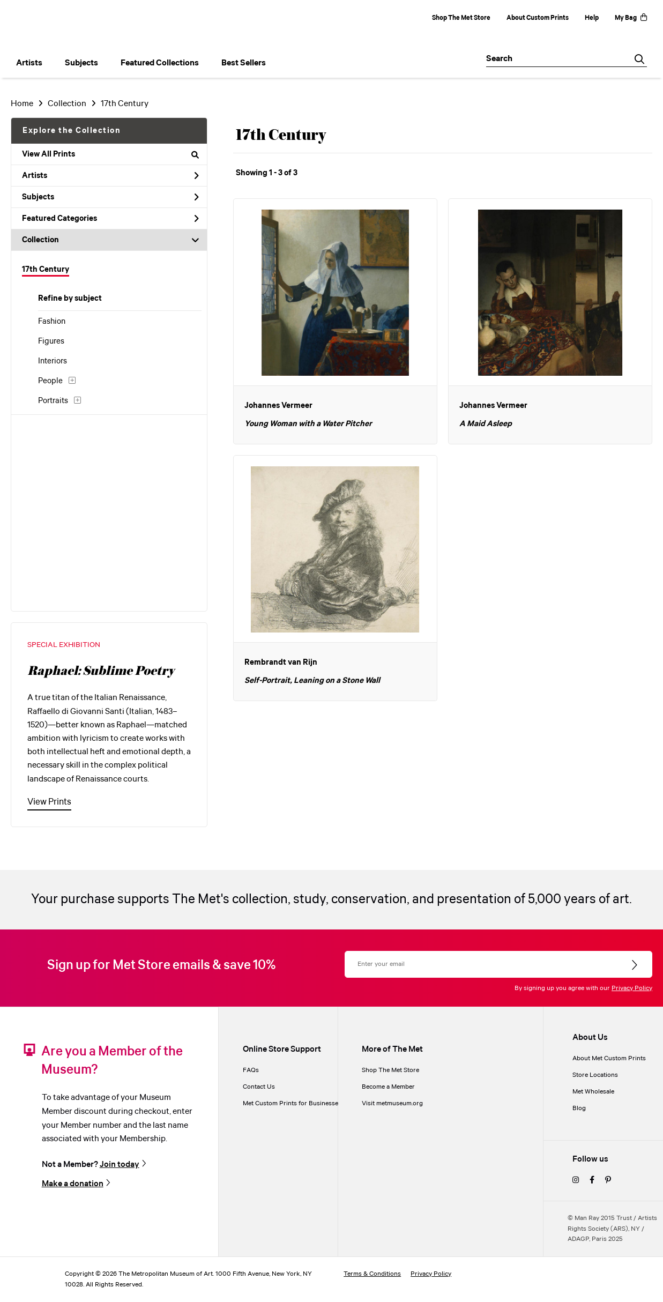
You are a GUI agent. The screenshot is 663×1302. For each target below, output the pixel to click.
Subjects (110, 197)
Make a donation (72, 1183)
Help (592, 18)
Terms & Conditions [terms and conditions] (372, 1273)
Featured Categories (110, 218)
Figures (51, 341)
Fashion (51, 321)
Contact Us (259, 1086)
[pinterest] (608, 1180)
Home (22, 103)
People (50, 381)
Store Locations (595, 1075)
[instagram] (575, 1180)
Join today (119, 1164)
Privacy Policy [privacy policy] (431, 1273)
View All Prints (110, 154)
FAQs (251, 1070)
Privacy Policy (632, 988)
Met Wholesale (593, 1091)
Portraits (53, 401)
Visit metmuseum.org (392, 1103)
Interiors (52, 361)
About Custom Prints (537, 18)
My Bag (631, 18)
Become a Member (388, 1086)
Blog (579, 1108)
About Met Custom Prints (609, 1058)
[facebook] (592, 1180)
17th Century (45, 269)
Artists (110, 175)
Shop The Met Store (461, 18)
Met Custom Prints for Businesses (292, 1103)
